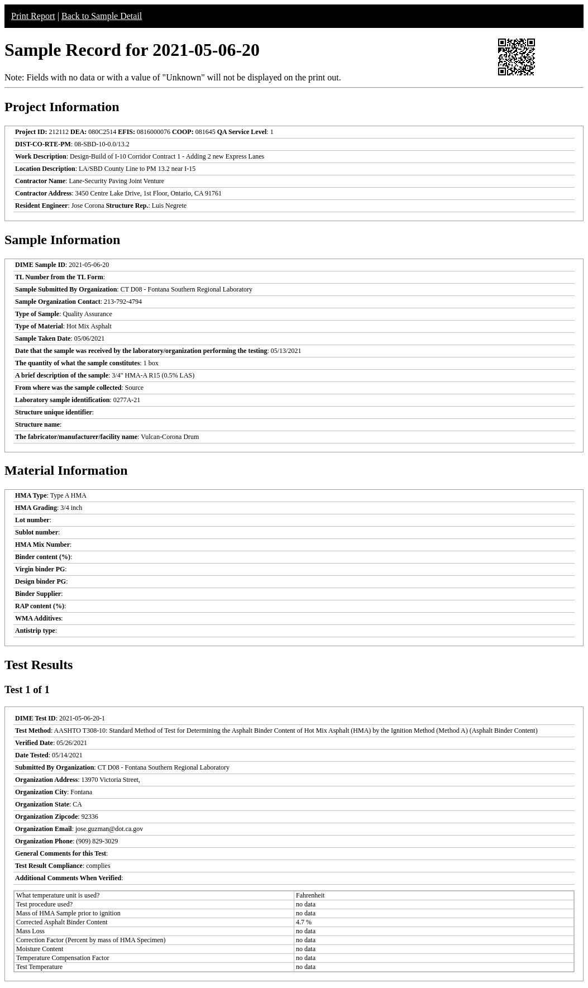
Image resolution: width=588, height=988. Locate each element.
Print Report (33, 16)
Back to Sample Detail (101, 16)
